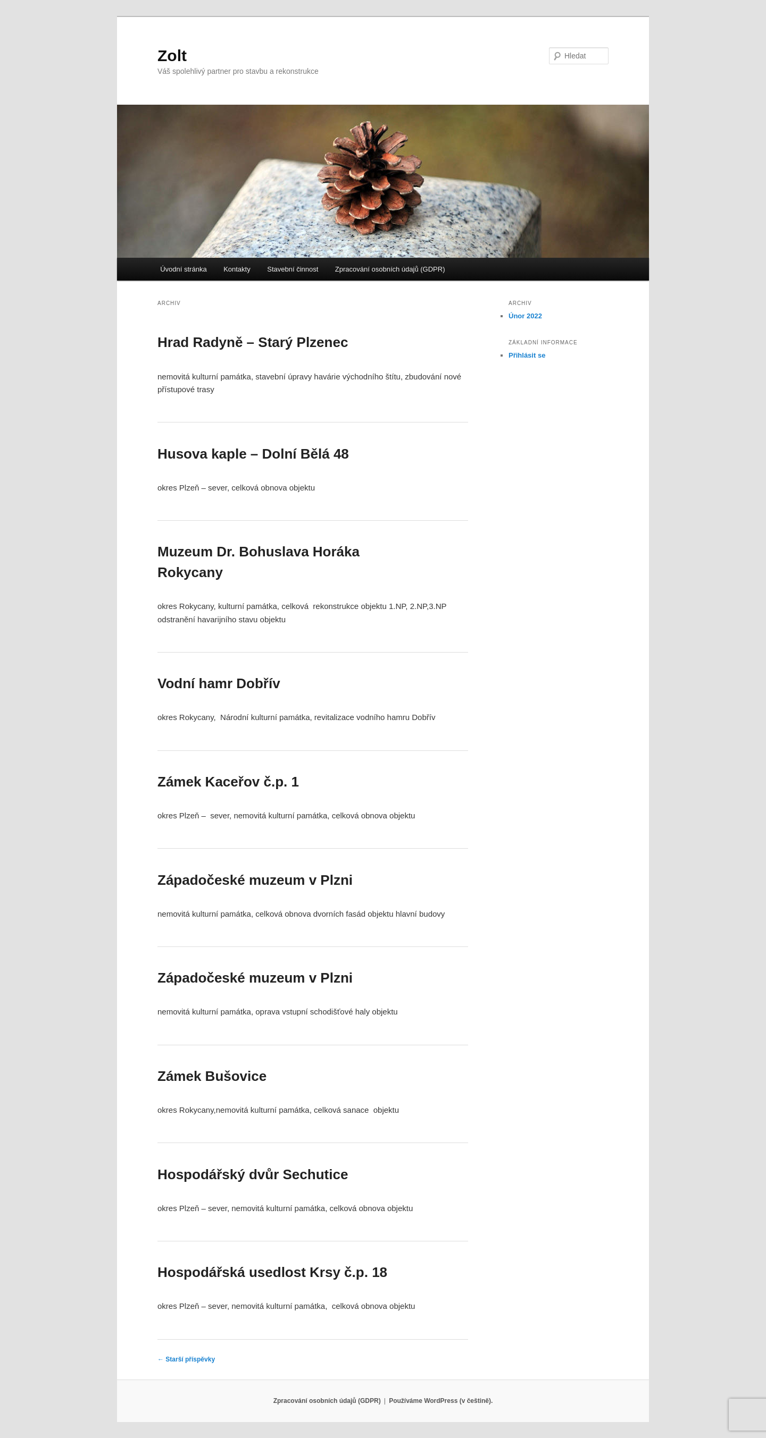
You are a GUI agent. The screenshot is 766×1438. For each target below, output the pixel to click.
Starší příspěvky (186, 1359)
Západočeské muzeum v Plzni (255, 880)
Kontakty (237, 269)
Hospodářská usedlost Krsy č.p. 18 (272, 1272)
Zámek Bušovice (212, 1076)
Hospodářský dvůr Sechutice (252, 1174)
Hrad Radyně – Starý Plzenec (252, 342)
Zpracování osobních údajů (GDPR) (390, 269)
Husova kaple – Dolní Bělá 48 (253, 454)
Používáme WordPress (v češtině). (441, 1401)
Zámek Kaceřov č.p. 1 (228, 782)
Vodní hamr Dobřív (218, 683)
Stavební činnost (292, 269)
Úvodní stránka (183, 269)
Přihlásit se (527, 355)
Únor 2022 (525, 316)
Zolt (172, 55)
